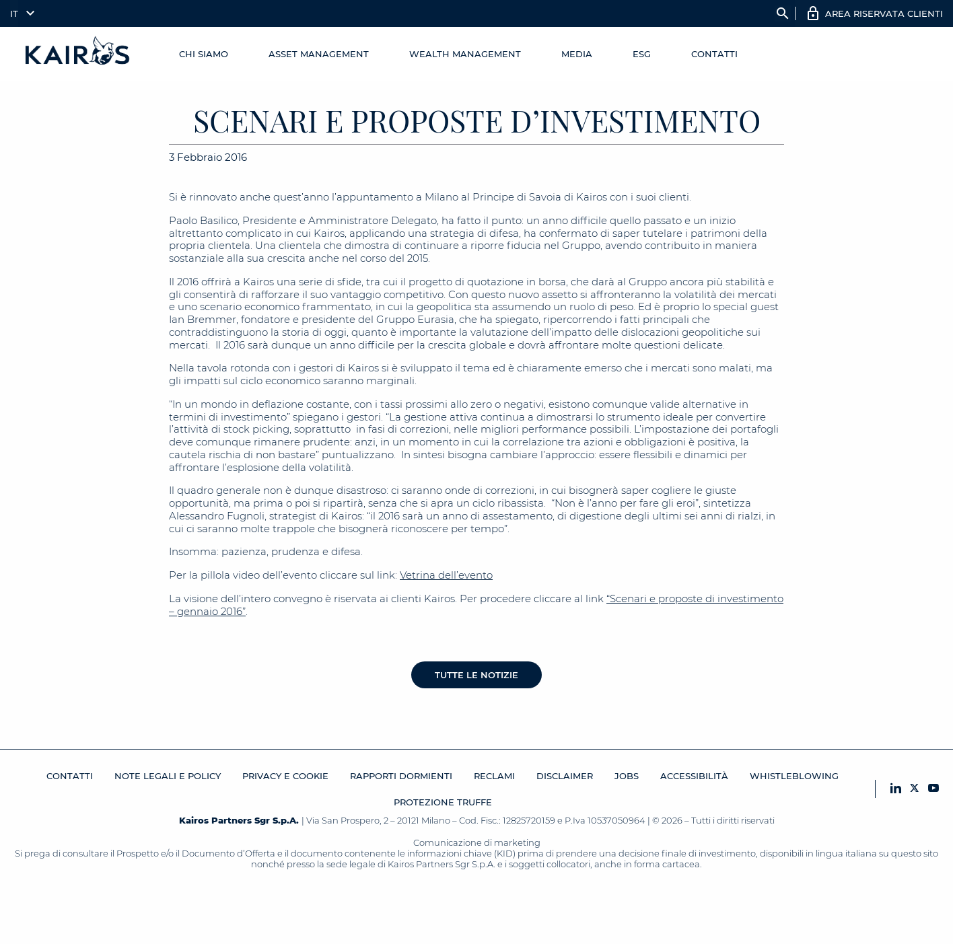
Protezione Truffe (443, 802)
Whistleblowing (794, 775)
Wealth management (465, 53)
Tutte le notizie (476, 674)
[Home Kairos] (78, 54)
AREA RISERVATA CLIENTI (884, 13)
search (783, 13)
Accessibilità (694, 775)
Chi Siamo (203, 53)
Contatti (714, 53)
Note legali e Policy (167, 775)
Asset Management (319, 53)
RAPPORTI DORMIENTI (401, 775)
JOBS (626, 775)
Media (576, 53)
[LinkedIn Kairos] (895, 789)
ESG (642, 53)
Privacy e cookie (285, 775)
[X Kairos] (914, 789)
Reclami (494, 775)
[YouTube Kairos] (933, 789)
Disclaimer (564, 775)
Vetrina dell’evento (446, 575)
